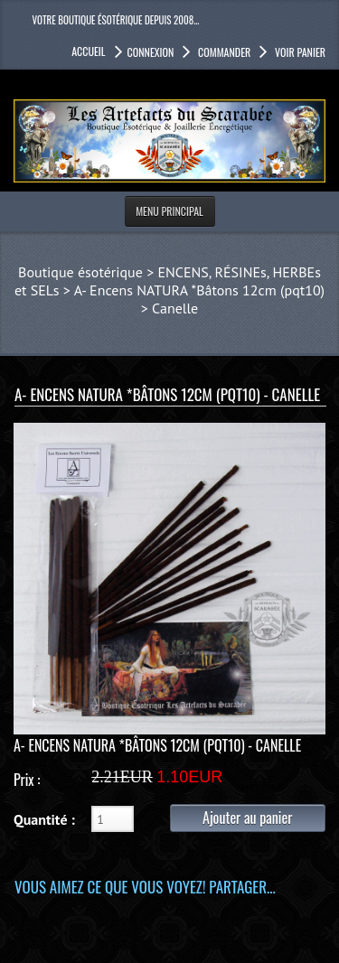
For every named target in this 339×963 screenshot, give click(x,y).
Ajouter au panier (247, 817)
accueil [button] (88, 51)
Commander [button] (222, 52)
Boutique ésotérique (80, 272)
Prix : (27, 779)
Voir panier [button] (298, 52)
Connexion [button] (150, 52)
